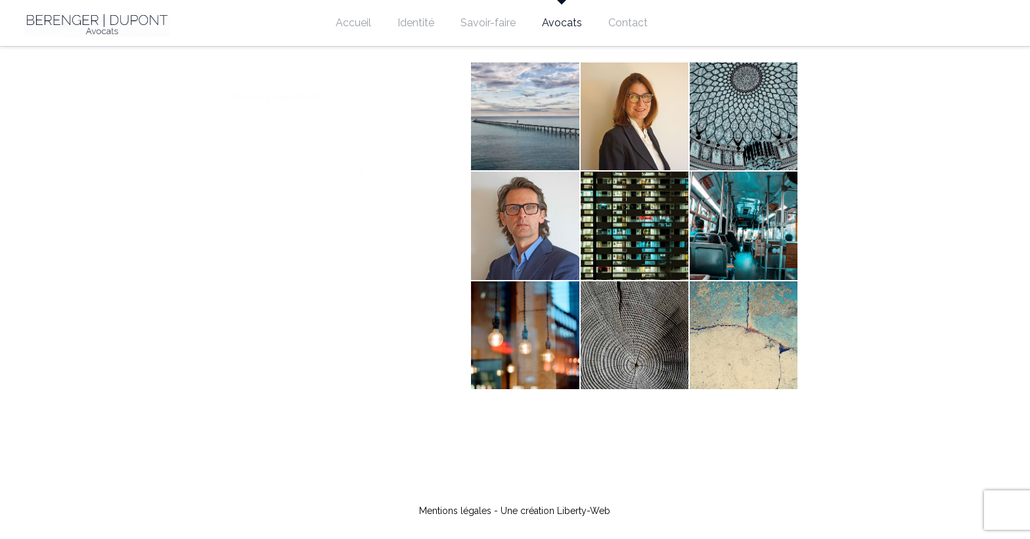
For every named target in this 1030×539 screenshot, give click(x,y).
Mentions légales (455, 510)
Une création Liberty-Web (555, 510)
